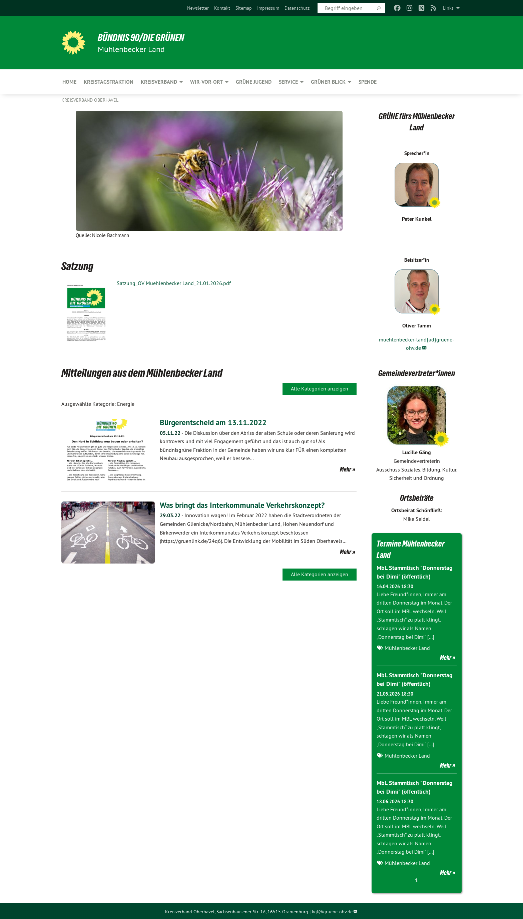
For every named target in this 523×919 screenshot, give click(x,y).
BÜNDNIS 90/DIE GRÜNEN (143, 37)
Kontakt (222, 8)
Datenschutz (297, 8)
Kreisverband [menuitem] (159, 81)
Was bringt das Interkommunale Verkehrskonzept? (245, 505)
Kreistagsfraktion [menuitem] (108, 81)
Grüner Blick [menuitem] (328, 81)
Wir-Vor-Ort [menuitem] (206, 81)
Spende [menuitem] (368, 81)
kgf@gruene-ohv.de (332, 910)
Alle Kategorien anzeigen (319, 388)
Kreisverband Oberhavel (89, 100)
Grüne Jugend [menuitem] (254, 81)
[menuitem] (198, 8)
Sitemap (243, 8)
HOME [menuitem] (69, 81)
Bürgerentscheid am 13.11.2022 (215, 422)
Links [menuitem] (448, 8)
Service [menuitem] (288, 81)
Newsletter (198, 8)
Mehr (345, 469)
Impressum (268, 8)
